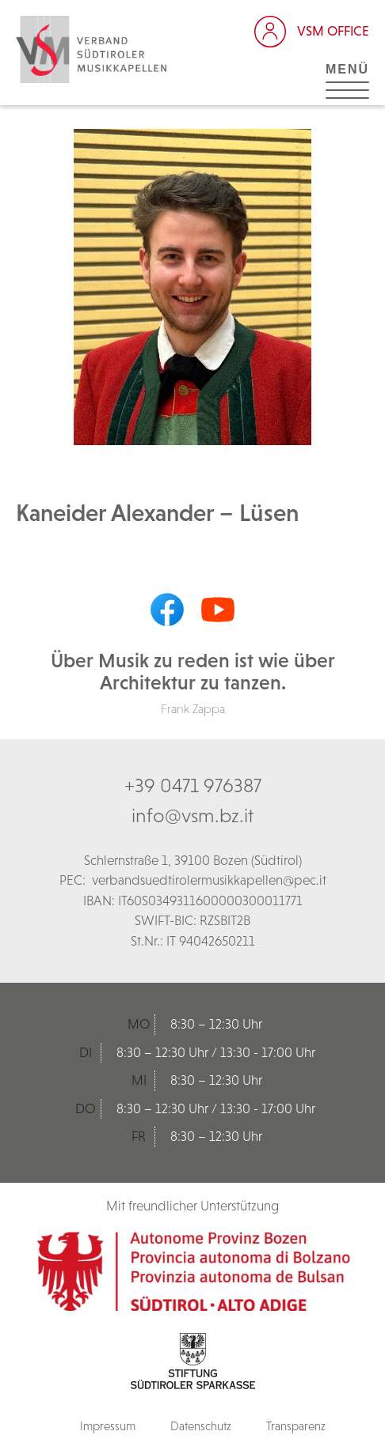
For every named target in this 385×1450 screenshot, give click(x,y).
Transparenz (296, 1426)
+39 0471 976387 (192, 785)
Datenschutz (200, 1426)
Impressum (107, 1426)
